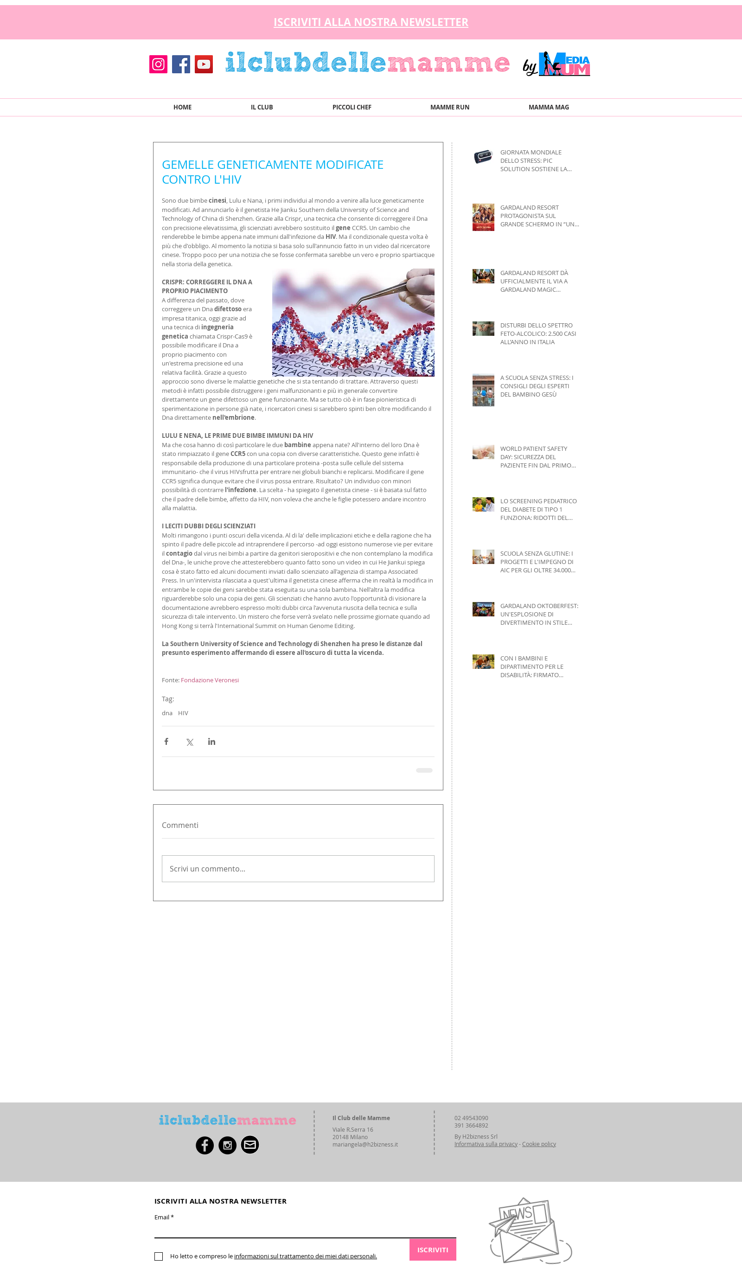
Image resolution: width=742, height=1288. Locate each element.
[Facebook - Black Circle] (205, 1145)
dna (167, 713)
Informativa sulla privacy (486, 1143)
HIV (183, 713)
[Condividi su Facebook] (166, 741)
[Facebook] (181, 64)
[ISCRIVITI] (432, 1250)
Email (161, 1217)
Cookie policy (539, 1143)
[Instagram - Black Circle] (227, 1145)
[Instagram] (158, 64)
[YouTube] (204, 64)
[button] (584, 20)
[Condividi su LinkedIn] (211, 741)
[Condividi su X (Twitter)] (189, 741)
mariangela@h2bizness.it (365, 1144)
